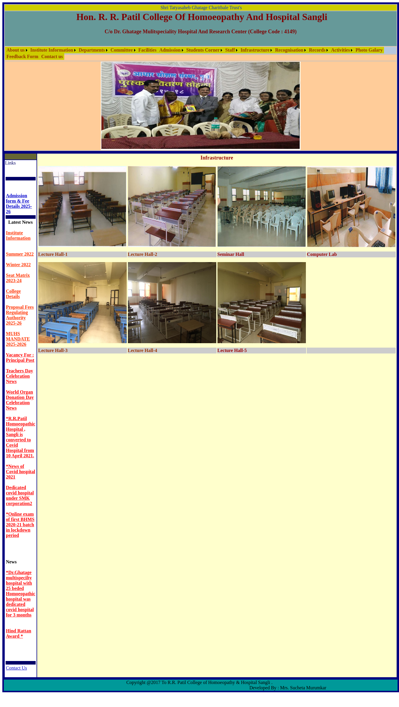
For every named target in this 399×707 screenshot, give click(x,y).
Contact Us (16, 667)
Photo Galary (368, 49)
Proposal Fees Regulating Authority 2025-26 (20, 315)
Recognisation (289, 49)
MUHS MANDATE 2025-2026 (18, 339)
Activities (340, 49)
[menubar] (200, 53)
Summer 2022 (20, 254)
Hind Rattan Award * (18, 633)
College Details (13, 294)
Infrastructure (254, 49)
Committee (122, 49)
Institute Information (51, 49)
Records (317, 49)
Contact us (52, 56)
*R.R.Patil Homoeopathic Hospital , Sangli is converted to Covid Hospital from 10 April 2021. (20, 437)
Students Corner (203, 49)
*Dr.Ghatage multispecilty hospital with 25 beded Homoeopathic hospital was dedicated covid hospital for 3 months (20, 593)
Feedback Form (22, 56)
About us (15, 49)
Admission (170, 49)
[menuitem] (17, 50)
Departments (92, 49)
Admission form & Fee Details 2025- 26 (19, 203)
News (11, 561)
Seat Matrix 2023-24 (18, 278)
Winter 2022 (18, 264)
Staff (230, 49)
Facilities (147, 49)
